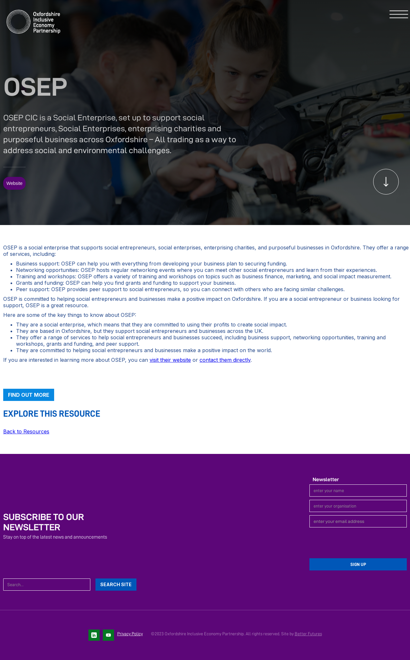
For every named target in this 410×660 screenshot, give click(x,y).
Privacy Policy (130, 633)
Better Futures (308, 633)
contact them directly (225, 360)
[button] (399, 14)
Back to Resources (26, 431)
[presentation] (358, 543)
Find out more (28, 395)
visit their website (170, 360)
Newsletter (326, 479)
